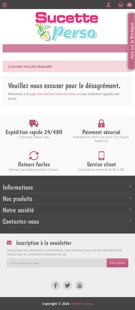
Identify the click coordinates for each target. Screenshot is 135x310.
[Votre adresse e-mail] (57, 262)
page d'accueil (39, 93)
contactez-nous (65, 93)
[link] (55, 285)
